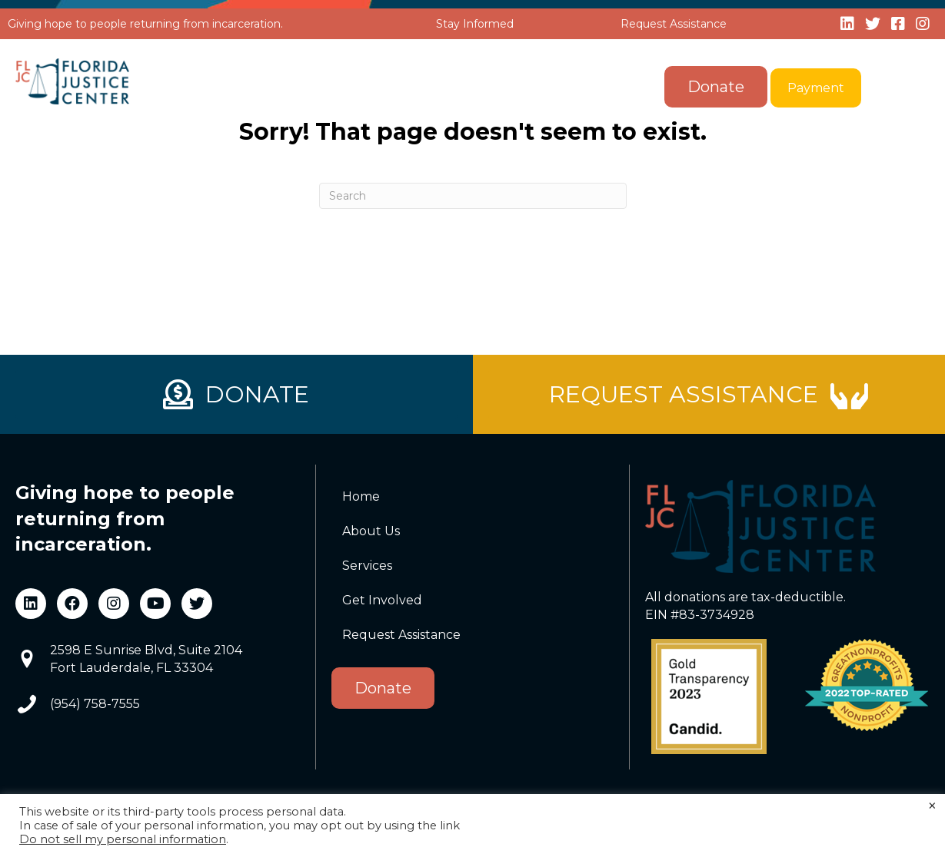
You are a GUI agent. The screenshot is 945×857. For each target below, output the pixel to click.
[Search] (473, 196)
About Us (309, 87)
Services (420, 87)
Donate (715, 87)
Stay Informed (475, 24)
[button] (357, 87)
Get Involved (545, 87)
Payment (815, 88)
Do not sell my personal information (122, 839)
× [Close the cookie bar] (932, 806)
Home (221, 87)
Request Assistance (674, 24)
